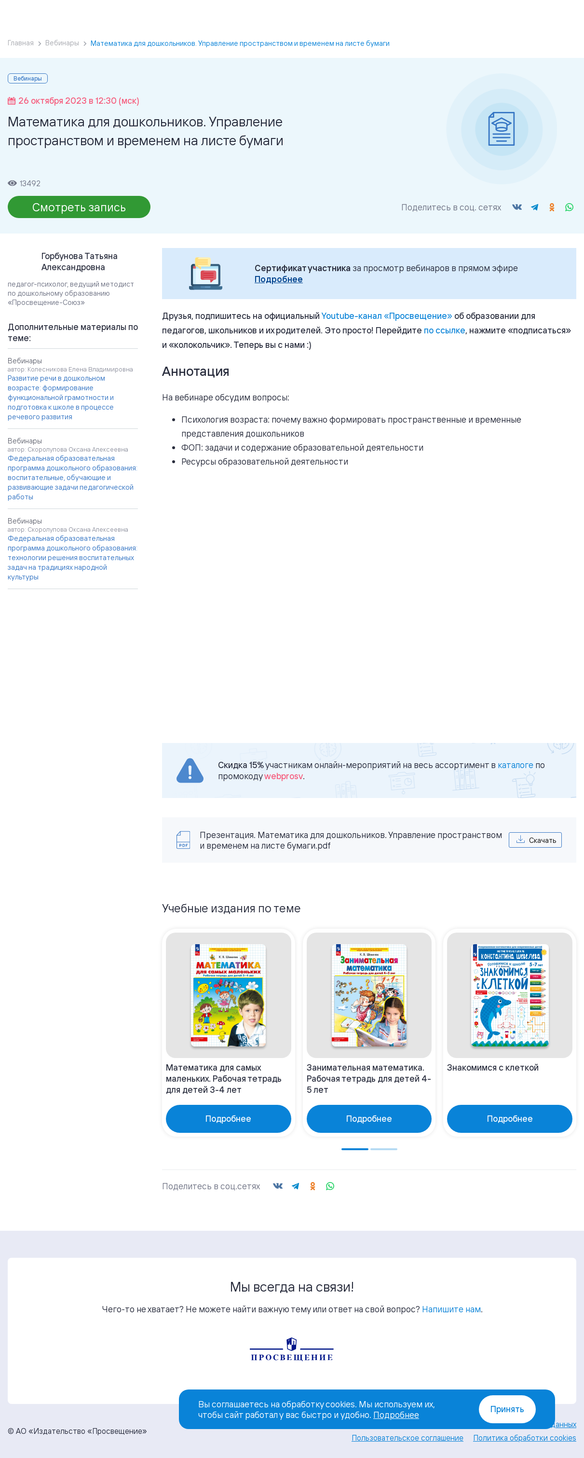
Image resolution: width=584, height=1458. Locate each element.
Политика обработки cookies (524, 1438)
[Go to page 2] (383, 1149)
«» (387, 315)
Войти (504, 5)
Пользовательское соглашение (407, 1438)
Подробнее (279, 279)
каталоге (515, 764)
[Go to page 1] (354, 1149)
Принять (507, 1409)
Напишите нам (451, 1309)
